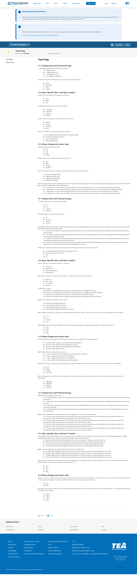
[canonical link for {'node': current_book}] (112, 45)
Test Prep (11, 62)
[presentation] (58, 68)
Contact (10, 548)
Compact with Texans (31, 541)
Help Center (12, 544)
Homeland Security (55, 554)
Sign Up (114, 3)
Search (91, 3)
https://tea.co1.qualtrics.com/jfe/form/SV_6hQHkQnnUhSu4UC (40, 35)
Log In (107, 3)
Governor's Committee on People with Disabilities (90, 554)
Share (51, 515)
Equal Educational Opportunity (83, 551)
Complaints (28, 551)
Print (42, 515)
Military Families (78, 544)
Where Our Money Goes (81, 548)
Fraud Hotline (29, 548)
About (10, 541)
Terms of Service (14, 557)
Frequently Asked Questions (58, 541)
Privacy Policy (13, 554)
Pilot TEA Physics (19, 45)
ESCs (50, 544)
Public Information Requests (34, 554)
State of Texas (53, 548)
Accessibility (12, 551)
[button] (128, 3)
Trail (73, 541)
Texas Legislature (54, 551)
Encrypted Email (29, 544)
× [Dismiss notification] (118, 11)
